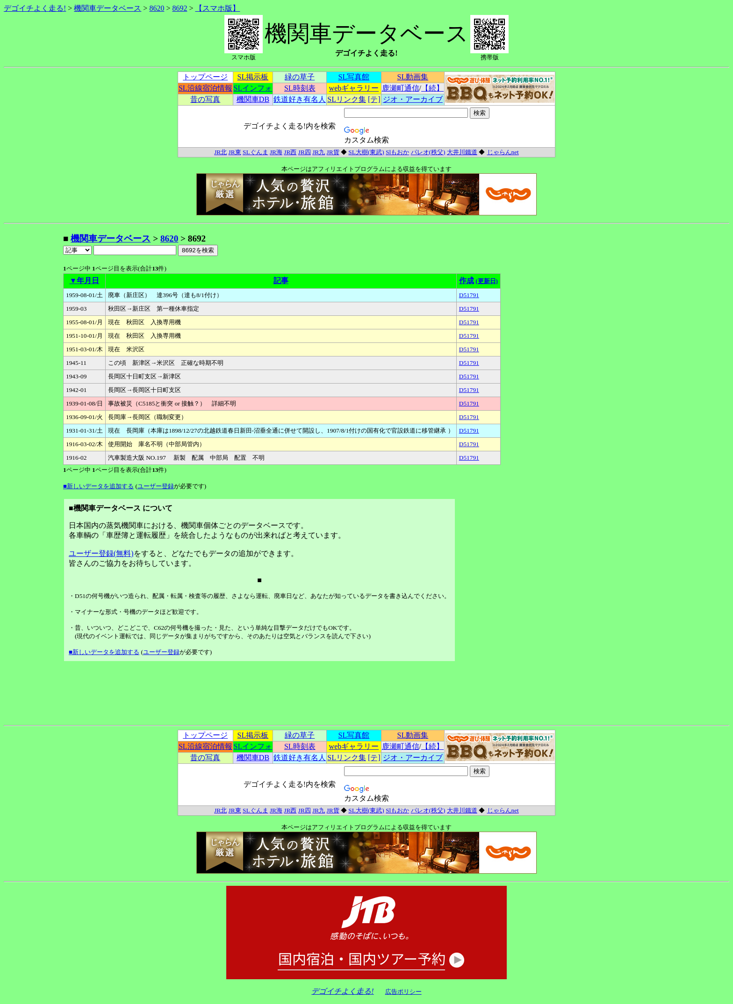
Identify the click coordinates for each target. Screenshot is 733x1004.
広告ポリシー (403, 991)
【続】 (432, 88)
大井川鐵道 (462, 152)
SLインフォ (253, 88)
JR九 (318, 152)
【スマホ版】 (217, 8)
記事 (280, 281)
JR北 (220, 152)
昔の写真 (205, 99)
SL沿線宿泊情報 (205, 88)
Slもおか (397, 152)
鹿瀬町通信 (400, 88)
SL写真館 (354, 77)
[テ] (374, 99)
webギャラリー (354, 88)
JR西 (290, 152)
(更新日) (486, 281)
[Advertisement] (33, 373)
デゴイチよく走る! (35, 8)
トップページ (205, 77)
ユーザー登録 (155, 486)
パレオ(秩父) (428, 152)
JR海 (276, 152)
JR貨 (333, 152)
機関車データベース (107, 8)
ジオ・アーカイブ (413, 99)
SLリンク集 (346, 99)
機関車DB (253, 99)
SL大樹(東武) (366, 152)
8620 (156, 8)
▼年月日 (85, 281)
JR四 (304, 152)
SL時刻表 (300, 88)
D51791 (469, 295)
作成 (466, 281)
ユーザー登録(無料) (101, 553)
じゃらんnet (503, 152)
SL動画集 (413, 77)
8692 (179, 8)
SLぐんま (255, 152)
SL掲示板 (253, 77)
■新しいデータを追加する (98, 486)
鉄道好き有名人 (299, 99)
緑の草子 (300, 77)
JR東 (235, 152)
